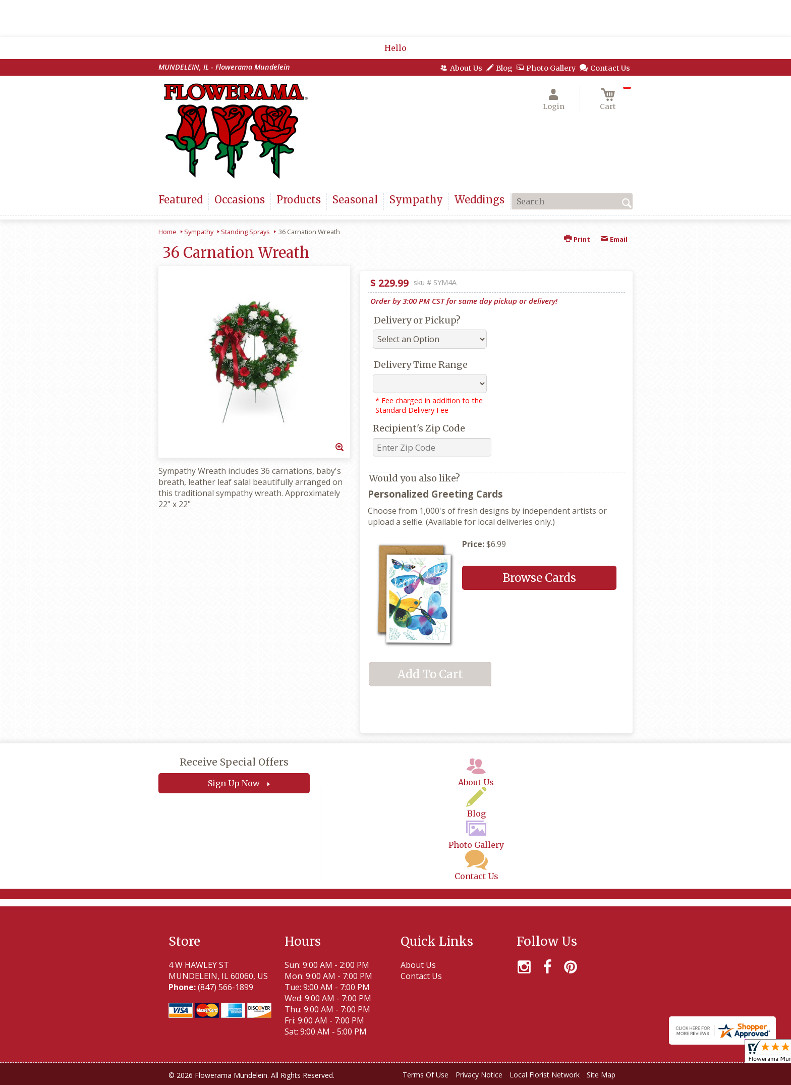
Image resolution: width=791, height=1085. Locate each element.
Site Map (601, 1074)
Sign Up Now (234, 783)
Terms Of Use (425, 1074)
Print (577, 239)
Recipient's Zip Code (419, 428)
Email (614, 239)
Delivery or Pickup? (417, 320)
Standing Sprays (245, 231)
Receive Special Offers (234, 762)
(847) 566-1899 (225, 987)
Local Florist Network (545, 1074)
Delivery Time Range (421, 364)
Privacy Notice (479, 1074)
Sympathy (198, 231)
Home (167, 231)
